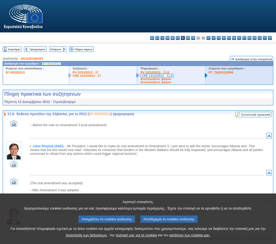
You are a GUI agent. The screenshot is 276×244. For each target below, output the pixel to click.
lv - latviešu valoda (214, 38)
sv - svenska (270, 38)
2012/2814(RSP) (32, 58)
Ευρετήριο (14, 49)
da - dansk (167, 38)
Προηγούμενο (37, 49)
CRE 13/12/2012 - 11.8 (157, 75)
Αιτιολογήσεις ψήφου (155, 79)
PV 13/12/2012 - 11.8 (154, 72)
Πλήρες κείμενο (83, 49)
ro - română (249, 38)
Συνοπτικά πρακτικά (255, 114)
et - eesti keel (178, 38)
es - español (157, 38)
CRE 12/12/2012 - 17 (87, 75)
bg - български (152, 38)
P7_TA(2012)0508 (221, 72)
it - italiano (208, 38)
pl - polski (239, 38)
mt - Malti (229, 38)
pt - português (244, 38)
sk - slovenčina (255, 38)
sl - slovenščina (260, 38)
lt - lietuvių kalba (219, 38)
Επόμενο (55, 49)
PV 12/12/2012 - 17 (85, 72)
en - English (188, 38)
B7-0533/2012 (15, 72)
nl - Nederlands (234, 38)
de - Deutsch (173, 38)
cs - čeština (162, 38)
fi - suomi (265, 38)
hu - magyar (224, 38)
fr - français (193, 38)
